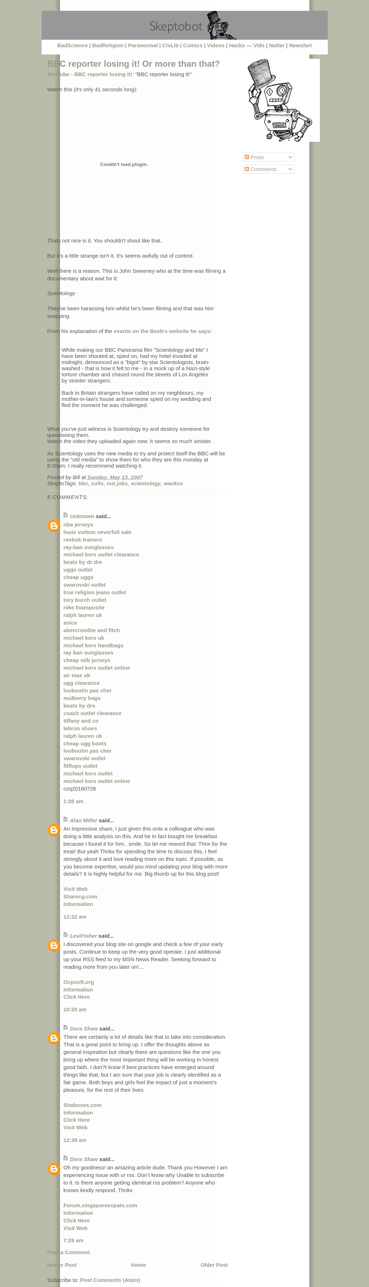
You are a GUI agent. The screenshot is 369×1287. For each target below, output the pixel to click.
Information (78, 904)
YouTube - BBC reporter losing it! (89, 74)
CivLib (170, 45)
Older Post (214, 1265)
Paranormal (143, 45)
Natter (276, 45)
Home (138, 1265)
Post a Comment (68, 1252)
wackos (173, 483)
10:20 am (75, 1009)
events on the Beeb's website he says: (163, 331)
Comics (193, 45)
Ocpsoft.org (79, 982)
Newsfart (300, 45)
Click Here (77, 997)
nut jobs (117, 483)
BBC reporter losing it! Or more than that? (133, 64)
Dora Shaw (84, 1028)
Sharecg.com (81, 896)
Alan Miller (84, 820)
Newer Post (62, 1265)
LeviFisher (83, 936)
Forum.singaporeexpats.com (100, 1205)
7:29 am (74, 1240)
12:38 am (75, 1140)
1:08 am (74, 801)
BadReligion (108, 45)
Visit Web (76, 889)
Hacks (237, 45)
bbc (83, 483)
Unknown (82, 516)
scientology (146, 483)
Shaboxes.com (83, 1105)
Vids (259, 45)
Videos (216, 45)
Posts (254, 157)
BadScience (72, 45)
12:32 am (75, 917)
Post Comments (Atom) (110, 1280)
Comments (260, 169)
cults (97, 483)
